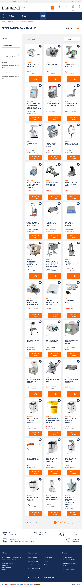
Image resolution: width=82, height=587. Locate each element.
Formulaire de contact (74, 1)
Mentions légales (33, 561)
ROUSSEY (67, 338)
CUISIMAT (29, 338)
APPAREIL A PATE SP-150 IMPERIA (33, 65)
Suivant (77, 523)
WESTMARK (49, 298)
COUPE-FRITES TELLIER (69, 301)
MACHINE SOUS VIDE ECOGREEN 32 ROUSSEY (71, 341)
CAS (47, 338)
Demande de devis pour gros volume (69, 564)
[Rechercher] (37, 8)
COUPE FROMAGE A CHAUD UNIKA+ (71, 104)
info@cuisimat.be (48, 577)
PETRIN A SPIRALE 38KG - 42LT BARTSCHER (32, 499)
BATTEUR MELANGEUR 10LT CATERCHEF (52, 104)
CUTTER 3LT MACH (51, 64)
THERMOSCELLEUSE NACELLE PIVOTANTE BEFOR (71, 184)
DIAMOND (29, 220)
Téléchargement (48, 557)
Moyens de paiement (34, 568)
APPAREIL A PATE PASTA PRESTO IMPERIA (51, 144)
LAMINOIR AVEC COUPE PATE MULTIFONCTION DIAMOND (32, 263)
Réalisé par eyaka (75, 584)
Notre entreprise (32, 557)
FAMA (66, 62)
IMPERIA (29, 62)
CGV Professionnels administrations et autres (68, 558)
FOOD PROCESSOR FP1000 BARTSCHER (52, 498)
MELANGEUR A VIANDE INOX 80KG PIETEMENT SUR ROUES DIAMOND (52, 263)
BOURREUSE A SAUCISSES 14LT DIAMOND (51, 223)
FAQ (45, 565)
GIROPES (67, 220)
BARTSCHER (30, 416)
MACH (47, 62)
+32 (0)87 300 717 (13, 1)
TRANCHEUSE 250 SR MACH (52, 380)
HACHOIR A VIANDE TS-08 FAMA (71, 65)
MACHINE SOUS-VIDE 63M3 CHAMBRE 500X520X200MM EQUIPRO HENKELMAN (34, 106)
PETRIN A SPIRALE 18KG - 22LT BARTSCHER (70, 420)
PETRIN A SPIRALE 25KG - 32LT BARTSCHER (70, 459)
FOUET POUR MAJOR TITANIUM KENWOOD (71, 144)
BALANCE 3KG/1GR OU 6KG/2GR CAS (52, 341)
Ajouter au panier (35, 79)
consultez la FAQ (24, 1)
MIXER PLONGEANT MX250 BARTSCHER (33, 459)
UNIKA (66, 101)
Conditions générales (34, 565)
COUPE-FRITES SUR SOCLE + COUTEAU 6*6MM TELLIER (52, 184)
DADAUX (29, 298)
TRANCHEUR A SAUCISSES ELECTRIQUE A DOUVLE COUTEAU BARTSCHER (70, 501)
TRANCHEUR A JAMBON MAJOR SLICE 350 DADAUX (33, 302)
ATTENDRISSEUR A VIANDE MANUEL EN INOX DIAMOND (33, 223)
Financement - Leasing (68, 569)
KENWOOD (29, 141)
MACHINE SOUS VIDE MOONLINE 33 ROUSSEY (71, 381)
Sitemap (46, 561)
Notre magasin (63, 1)
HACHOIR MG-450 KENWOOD (32, 144)
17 (69, 522)
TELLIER (47, 180)
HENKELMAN (30, 101)
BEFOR (66, 180)
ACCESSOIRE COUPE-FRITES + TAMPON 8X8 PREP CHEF (53, 420)
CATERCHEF (48, 101)
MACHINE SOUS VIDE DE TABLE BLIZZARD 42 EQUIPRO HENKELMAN (33, 185)
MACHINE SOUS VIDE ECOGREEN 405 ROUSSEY (33, 381)
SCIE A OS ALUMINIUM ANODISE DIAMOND (71, 263)
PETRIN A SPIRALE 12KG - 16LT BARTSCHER (32, 420)
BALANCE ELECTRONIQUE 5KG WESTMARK (52, 302)
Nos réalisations (53, 1)
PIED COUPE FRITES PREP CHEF (33, 341)
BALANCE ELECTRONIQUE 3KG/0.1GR (69, 223)
